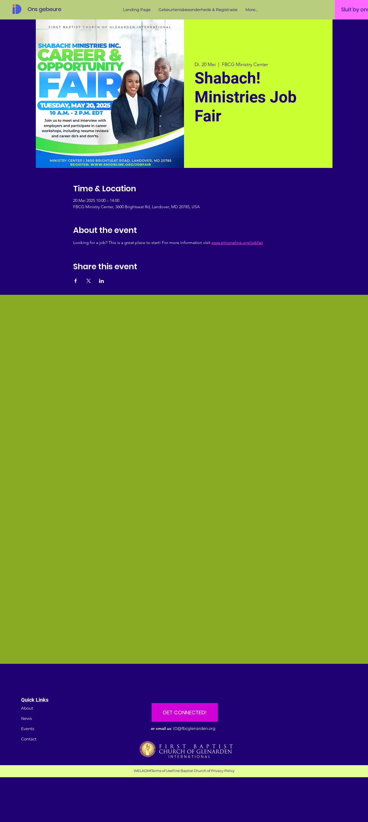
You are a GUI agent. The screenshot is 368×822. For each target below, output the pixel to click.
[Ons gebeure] (51, 9)
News (26, 718)
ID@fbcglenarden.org (194, 728)
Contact (29, 738)
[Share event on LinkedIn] (101, 281)
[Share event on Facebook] (75, 281)
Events (27, 728)
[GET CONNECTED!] (185, 712)
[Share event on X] (88, 281)
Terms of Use (161, 771)
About (27, 708)
